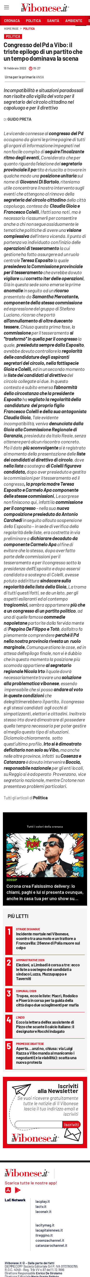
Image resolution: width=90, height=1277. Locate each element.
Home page (11, 28)
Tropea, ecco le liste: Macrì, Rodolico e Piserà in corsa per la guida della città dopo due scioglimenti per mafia (47, 1000)
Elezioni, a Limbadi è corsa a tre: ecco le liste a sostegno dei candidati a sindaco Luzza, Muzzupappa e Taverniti (47, 971)
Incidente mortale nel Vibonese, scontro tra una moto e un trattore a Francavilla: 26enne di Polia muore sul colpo (48, 940)
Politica (29, 28)
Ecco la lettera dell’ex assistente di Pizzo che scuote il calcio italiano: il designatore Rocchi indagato (45, 1027)
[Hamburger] (6, 8)
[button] (80, 31)
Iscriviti (71, 1124)
